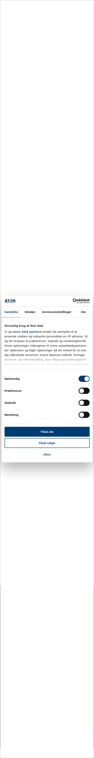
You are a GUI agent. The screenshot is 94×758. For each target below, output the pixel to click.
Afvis (47, 454)
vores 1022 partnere (27, 331)
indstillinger (80, 364)
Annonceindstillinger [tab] (56, 311)
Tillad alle (46, 431)
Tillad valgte (47, 443)
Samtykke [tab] (11, 311)
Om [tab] (83, 311)
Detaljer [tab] (30, 311)
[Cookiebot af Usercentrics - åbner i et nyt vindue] (73, 301)
